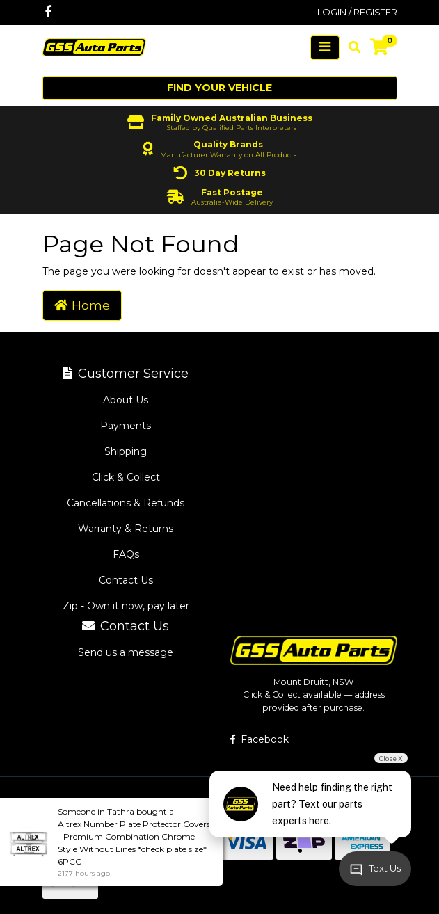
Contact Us (126, 580)
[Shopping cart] (379, 47)
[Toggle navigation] (325, 47)
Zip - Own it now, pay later (126, 606)
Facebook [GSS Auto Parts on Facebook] (259, 739)
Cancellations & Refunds (125, 503)
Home (82, 305)
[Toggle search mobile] (350, 47)
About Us (125, 400)
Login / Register (357, 11)
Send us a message (125, 652)
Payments (125, 425)
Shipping (125, 451)
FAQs (126, 554)
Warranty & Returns (125, 528)
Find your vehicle (219, 87)
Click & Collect (126, 477)
